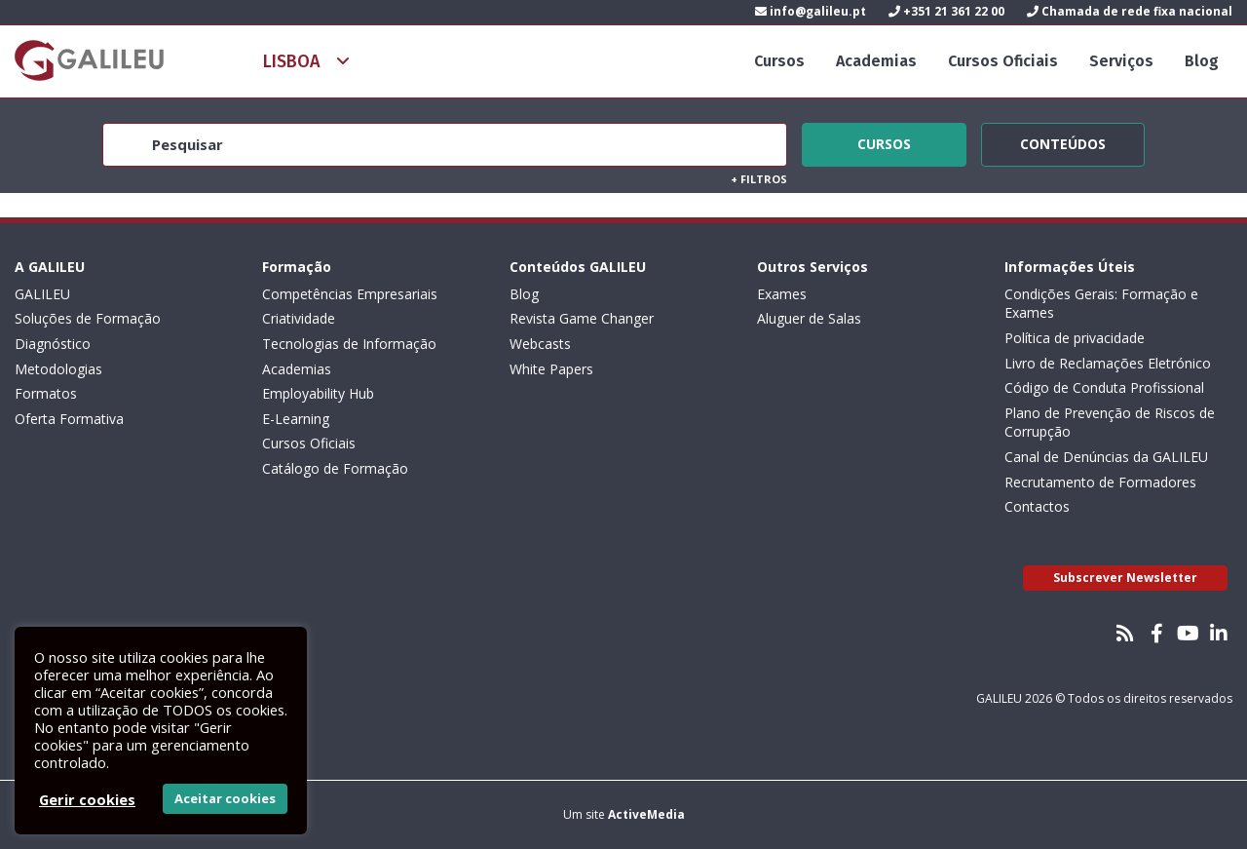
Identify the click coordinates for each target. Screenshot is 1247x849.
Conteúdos (1063, 141)
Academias (876, 61)
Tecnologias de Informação (349, 343)
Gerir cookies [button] (87, 799)
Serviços (1121, 61)
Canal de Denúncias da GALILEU (1106, 456)
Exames (782, 294)
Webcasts (540, 343)
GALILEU (42, 294)
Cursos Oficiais (1003, 61)
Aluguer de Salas (809, 318)
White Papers (551, 369)
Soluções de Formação (88, 318)
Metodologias (58, 369)
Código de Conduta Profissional (1104, 387)
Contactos (1037, 506)
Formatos (46, 393)
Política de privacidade (1074, 337)
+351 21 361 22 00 (946, 11)
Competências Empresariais (349, 294)
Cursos (779, 61)
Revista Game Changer (582, 318)
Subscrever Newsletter (1125, 577)
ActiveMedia (646, 814)
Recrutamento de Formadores (1100, 482)
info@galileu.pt (810, 11)
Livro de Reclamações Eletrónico (1107, 363)
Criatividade (298, 318)
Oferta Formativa (69, 418)
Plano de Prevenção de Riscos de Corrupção (1109, 423)
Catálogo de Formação (335, 468)
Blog (1202, 61)
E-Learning (295, 418)
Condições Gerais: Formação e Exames (1101, 304)
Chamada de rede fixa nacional (1129, 11)
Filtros (759, 179)
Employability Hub (318, 393)
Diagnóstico (53, 343)
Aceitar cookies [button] (225, 798)
